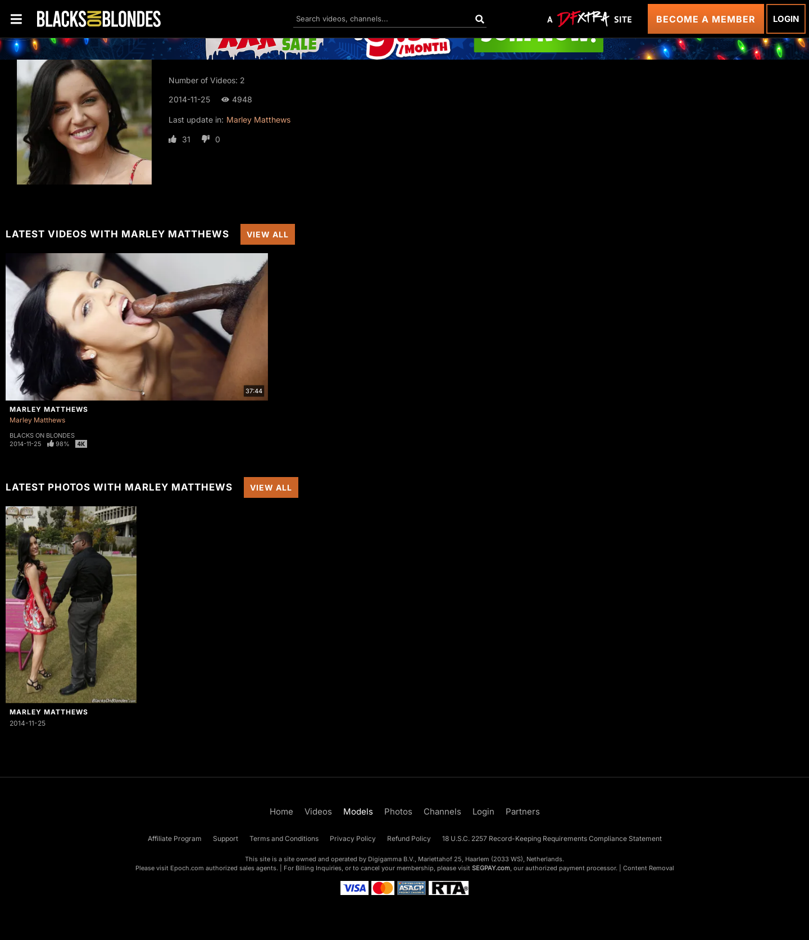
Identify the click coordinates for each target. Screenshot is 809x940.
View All (268, 234)
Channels (442, 811)
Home (281, 811)
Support (225, 838)
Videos (318, 811)
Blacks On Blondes (42, 435)
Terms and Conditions (284, 838)
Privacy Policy (353, 838)
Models (358, 811)
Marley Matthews (258, 119)
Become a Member (706, 19)
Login (786, 19)
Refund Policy (409, 838)
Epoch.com (187, 868)
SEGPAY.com (491, 868)
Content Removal (648, 868)
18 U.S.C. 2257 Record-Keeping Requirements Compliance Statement (552, 838)
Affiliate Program (175, 838)
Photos (398, 811)
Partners (523, 811)
